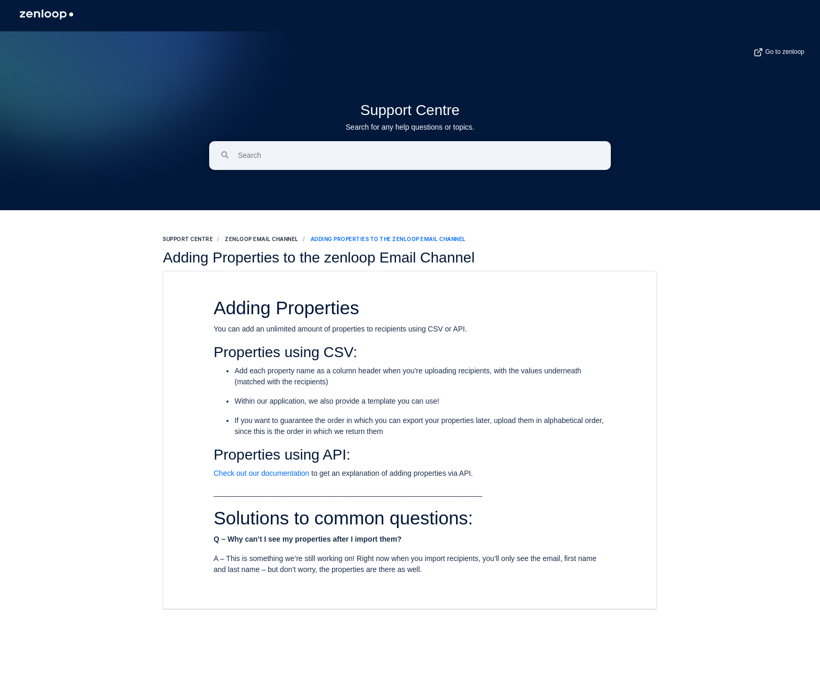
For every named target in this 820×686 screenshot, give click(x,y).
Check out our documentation (261, 473)
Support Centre (410, 110)
